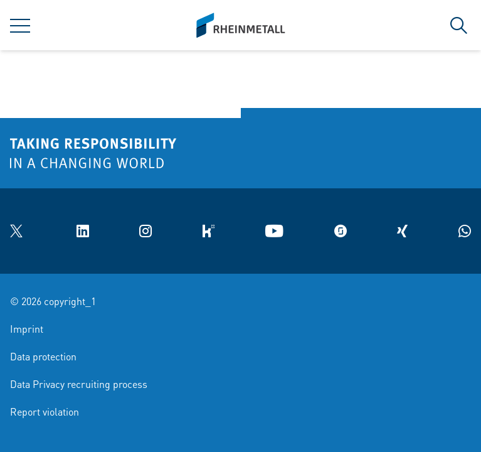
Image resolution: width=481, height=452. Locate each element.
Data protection (43, 356)
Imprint (26, 328)
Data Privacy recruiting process (78, 383)
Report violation (44, 411)
